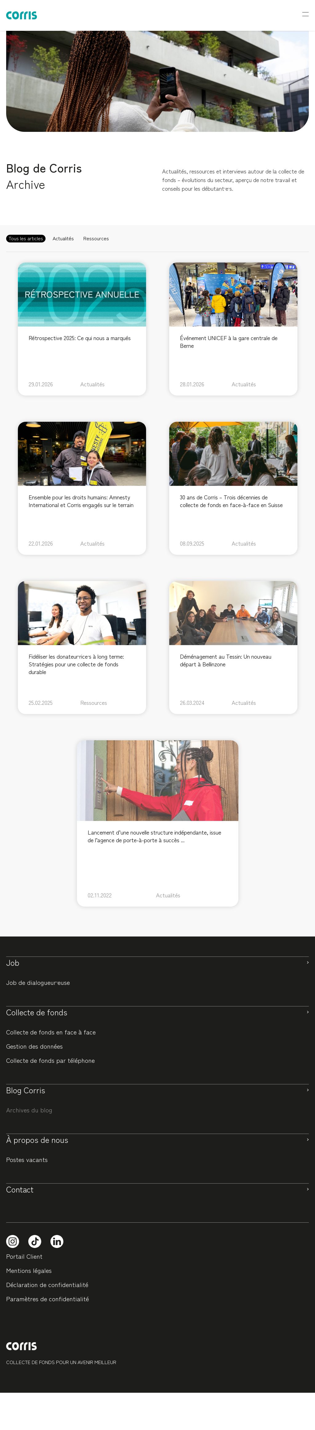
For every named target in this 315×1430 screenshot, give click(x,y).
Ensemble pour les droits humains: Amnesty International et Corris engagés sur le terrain (81, 501)
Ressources (93, 702)
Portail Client (24, 1256)
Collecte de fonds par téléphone (50, 1060)
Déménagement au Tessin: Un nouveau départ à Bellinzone (225, 660)
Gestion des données (34, 1046)
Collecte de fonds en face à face (51, 1031)
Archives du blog (29, 1109)
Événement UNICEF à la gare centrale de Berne (228, 341)
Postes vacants (27, 1159)
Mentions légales (29, 1270)
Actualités (92, 384)
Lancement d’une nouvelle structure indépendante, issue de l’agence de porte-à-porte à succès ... (154, 836)
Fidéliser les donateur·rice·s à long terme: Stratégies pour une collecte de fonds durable (76, 664)
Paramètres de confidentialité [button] (47, 1298)
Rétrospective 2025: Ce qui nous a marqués (80, 338)
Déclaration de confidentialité (47, 1284)
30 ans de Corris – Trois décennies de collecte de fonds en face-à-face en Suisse (231, 501)
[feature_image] (82, 293)
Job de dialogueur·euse (38, 982)
